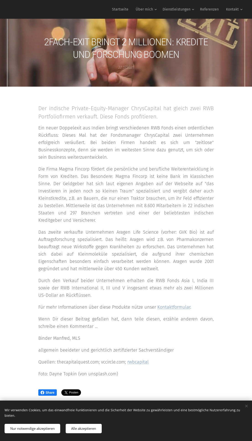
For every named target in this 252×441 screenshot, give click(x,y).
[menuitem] (121, 9)
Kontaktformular (173, 307)
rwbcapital (138, 362)
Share (48, 392)
